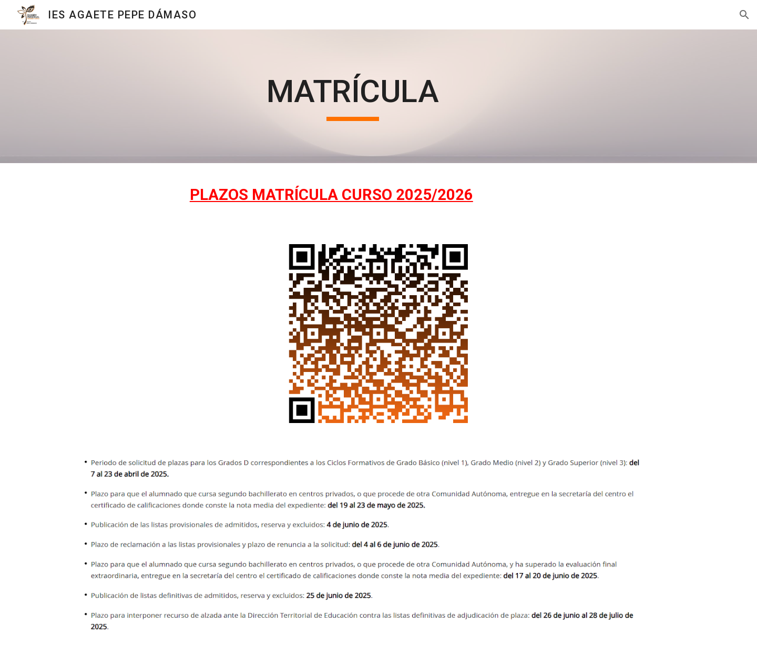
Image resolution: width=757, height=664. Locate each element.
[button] (744, 14)
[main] (352, 96)
